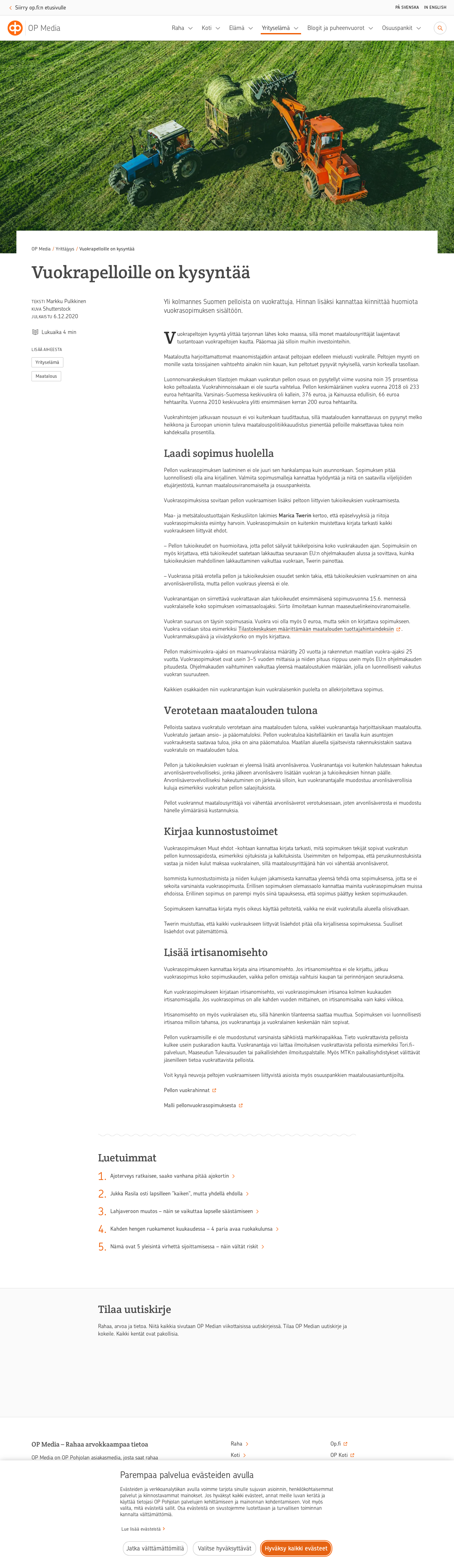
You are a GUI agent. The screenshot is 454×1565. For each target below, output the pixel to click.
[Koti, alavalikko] (219, 28)
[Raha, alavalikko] (192, 28)
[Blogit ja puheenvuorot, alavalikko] (372, 28)
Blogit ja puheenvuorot (335, 28)
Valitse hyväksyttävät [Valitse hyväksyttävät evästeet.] (224, 1548)
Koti (207, 28)
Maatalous (46, 376)
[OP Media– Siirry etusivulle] (38, 28)
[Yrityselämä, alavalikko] (298, 28)
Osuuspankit (397, 28)
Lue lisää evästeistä (141, 1529)
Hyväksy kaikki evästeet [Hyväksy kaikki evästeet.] (296, 1548)
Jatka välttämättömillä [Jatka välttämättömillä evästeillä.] (155, 1548)
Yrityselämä (276, 28)
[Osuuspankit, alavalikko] (420, 28)
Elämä (236, 28)
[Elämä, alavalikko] (252, 28)
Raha (178, 28)
